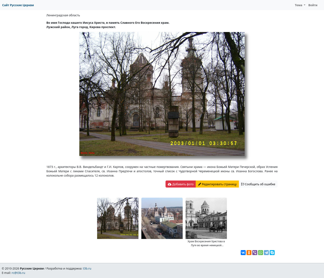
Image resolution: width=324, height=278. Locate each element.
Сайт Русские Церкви (18, 5)
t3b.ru (87, 268)
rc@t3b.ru (18, 273)
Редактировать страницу (217, 184)
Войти (312, 5)
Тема (299, 5)
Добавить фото (180, 184)
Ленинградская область (63, 15)
